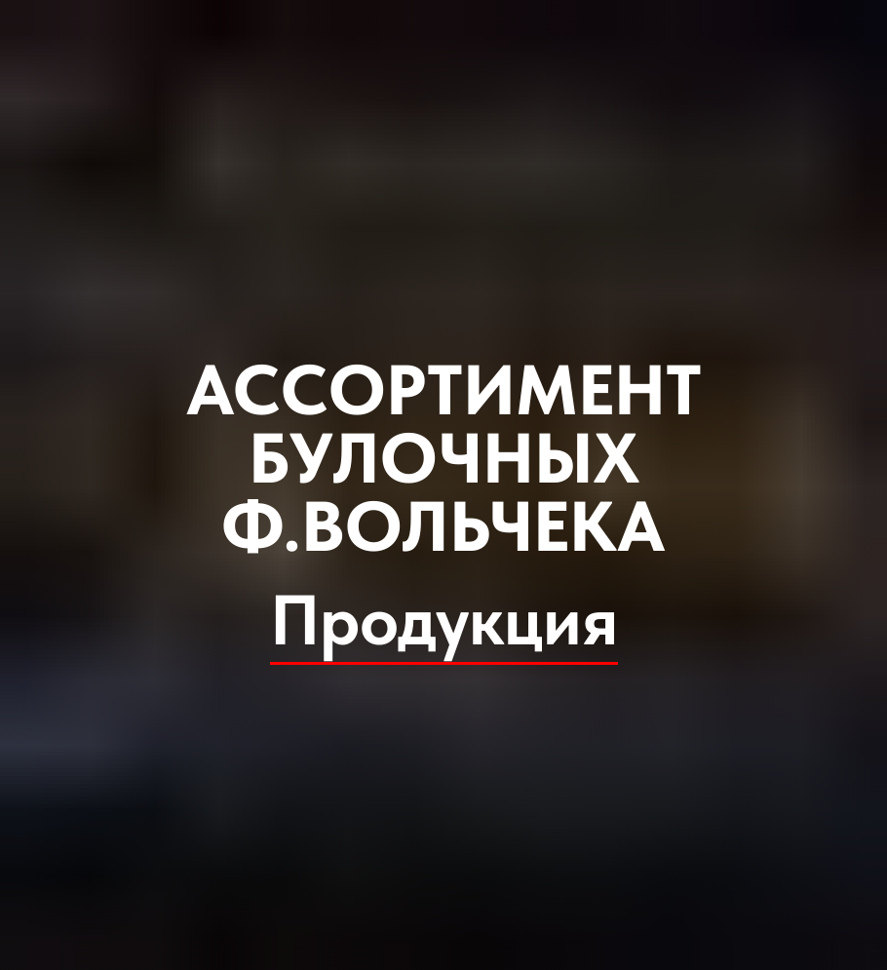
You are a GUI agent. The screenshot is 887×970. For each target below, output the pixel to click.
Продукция (444, 620)
